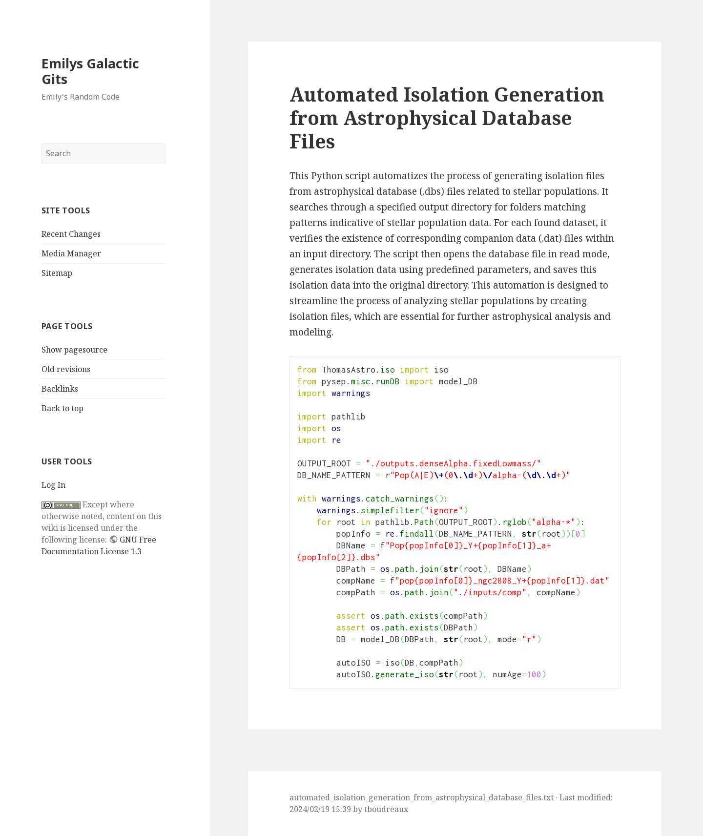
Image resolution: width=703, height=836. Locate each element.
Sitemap (56, 273)
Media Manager (71, 253)
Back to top (62, 408)
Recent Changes (71, 234)
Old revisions (65, 369)
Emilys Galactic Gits (90, 71)
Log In (53, 485)
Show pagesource (74, 349)
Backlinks (59, 388)
